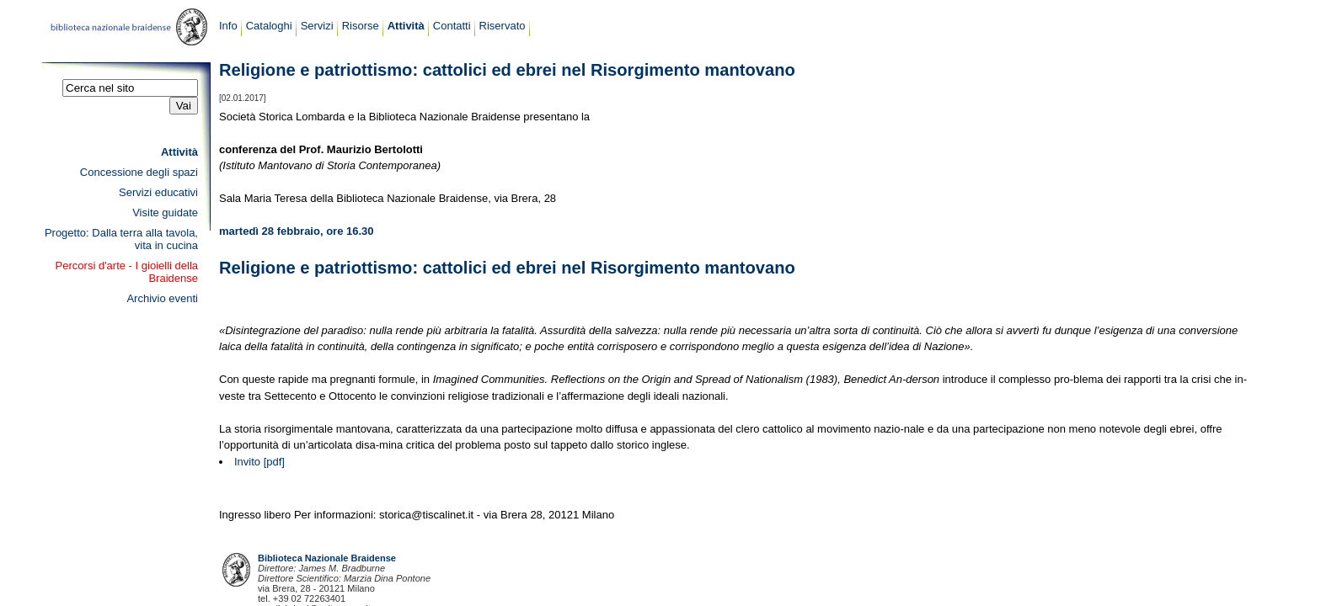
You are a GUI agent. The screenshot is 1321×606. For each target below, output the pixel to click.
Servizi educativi (158, 192)
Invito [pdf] (259, 461)
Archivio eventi (162, 298)
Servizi (317, 25)
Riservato (502, 25)
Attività (406, 25)
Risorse (360, 25)
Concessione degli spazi (139, 172)
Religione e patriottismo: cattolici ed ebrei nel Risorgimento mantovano (507, 70)
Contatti (452, 25)
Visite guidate (165, 212)
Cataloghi (269, 25)
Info (228, 25)
